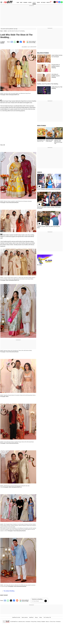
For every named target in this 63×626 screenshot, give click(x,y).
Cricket (5, 31)
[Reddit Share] (23, 41)
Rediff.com (15, 621)
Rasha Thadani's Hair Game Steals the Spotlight (49, 189)
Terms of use (52, 621)
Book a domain (25, 617)
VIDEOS (39, 172)
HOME (18, 2)
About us (47, 621)
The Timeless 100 (47, 617)
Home (1, 31)
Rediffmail (31, 617)
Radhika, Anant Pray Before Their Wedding (47, 83)
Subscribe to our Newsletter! (37, 599)
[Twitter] (54, 2)
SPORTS (38, 2)
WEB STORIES (41, 125)
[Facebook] (59, 2)
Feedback (43, 621)
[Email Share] (11, 41)
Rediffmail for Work (16, 617)
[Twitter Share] (17, 41)
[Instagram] (57, 2)
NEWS (21, 2)
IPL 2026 (39, 265)
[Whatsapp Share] (14, 41)
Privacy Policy (34, 621)
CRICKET (34, 2)
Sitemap (39, 621)
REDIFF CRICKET (2, 42)
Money (36, 617)
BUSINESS (25, 2)
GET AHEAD (43, 2)
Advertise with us (21, 621)
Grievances (58, 621)
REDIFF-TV (48, 2)
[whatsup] (62, 2)
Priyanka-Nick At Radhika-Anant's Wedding (56, 66)
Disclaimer (28, 621)
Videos (40, 617)
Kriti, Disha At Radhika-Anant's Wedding (56, 76)
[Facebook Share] (20, 41)
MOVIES (29, 2)
